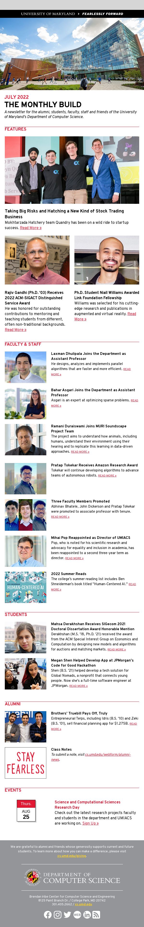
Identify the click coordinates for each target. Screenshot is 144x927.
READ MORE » (80, 452)
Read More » (31, 228)
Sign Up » (90, 823)
